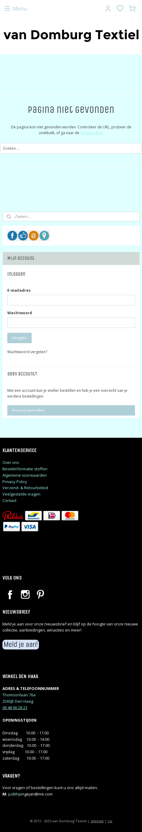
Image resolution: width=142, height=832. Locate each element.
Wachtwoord (19, 312)
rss (110, 821)
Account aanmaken (28, 410)
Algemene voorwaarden (24, 475)
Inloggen (19, 337)
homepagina (91, 132)
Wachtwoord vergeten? (27, 351)
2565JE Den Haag (17, 701)
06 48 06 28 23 (14, 707)
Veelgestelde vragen (21, 494)
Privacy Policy (14, 481)
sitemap (97, 821)
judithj (13, 794)
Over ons (10, 462)
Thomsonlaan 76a (19, 695)
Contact (9, 500)
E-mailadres (19, 290)
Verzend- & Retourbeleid (25, 487)
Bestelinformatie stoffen (24, 469)
